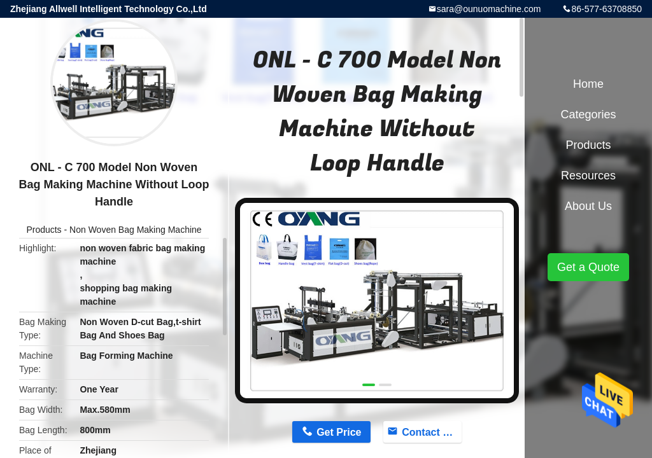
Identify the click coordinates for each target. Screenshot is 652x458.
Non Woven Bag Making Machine (135, 230)
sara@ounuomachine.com (489, 9)
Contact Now (432, 432)
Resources (588, 175)
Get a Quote (588, 267)
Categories (588, 114)
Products (43, 230)
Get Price (338, 432)
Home (588, 84)
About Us (588, 206)
